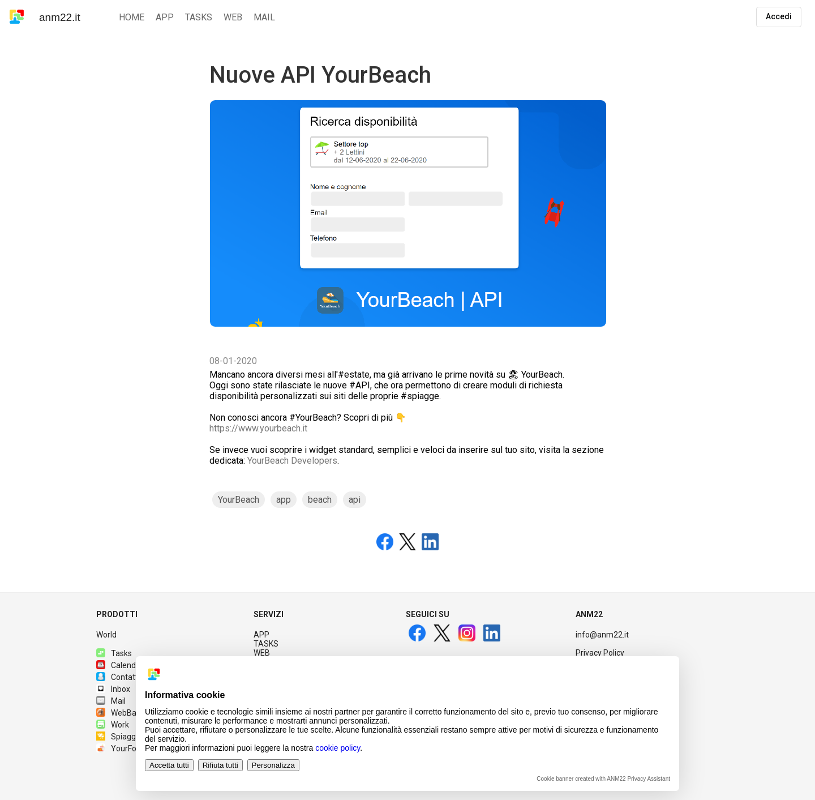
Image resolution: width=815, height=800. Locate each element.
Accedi (779, 16)
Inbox (113, 689)
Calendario (122, 665)
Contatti (118, 677)
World (106, 634)
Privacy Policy (600, 652)
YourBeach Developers (292, 460)
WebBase (120, 712)
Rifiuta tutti (220, 765)
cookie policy (337, 747)
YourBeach (238, 499)
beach (320, 499)
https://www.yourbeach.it (258, 428)
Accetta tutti (169, 765)
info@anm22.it (602, 634)
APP (261, 634)
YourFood (120, 748)
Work (112, 724)
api (355, 499)
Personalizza (273, 765)
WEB (262, 652)
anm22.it (59, 17)
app (283, 499)
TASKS (266, 643)
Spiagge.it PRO (130, 736)
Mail (111, 700)
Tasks (114, 653)
